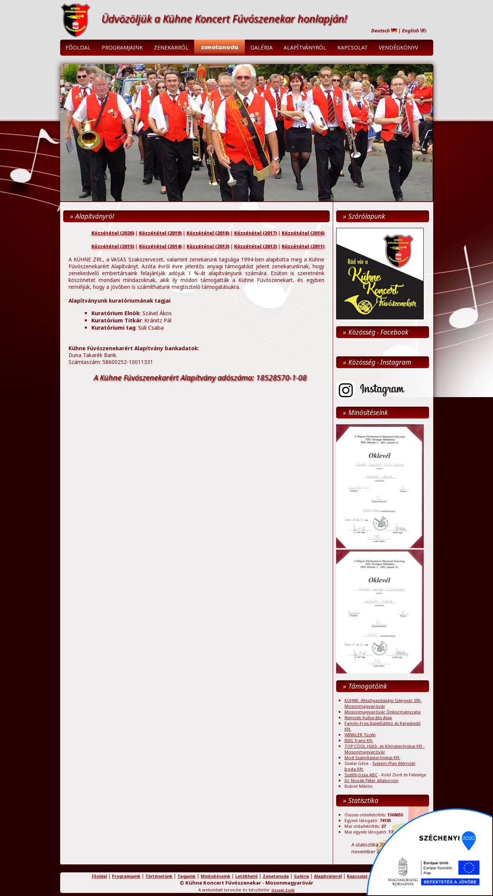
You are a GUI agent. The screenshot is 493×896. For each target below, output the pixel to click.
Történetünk (158, 876)
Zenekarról (171, 47)
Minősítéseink (215, 876)
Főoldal (78, 47)
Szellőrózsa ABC (361, 774)
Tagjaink (186, 876)
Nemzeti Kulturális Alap (368, 717)
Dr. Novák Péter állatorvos (371, 780)
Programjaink (122, 47)
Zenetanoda (276, 876)
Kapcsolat (352, 47)
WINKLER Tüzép (360, 734)
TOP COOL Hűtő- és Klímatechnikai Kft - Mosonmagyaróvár (385, 749)
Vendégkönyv (398, 47)
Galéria (261, 47)
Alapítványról (305, 47)
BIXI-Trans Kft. (359, 740)
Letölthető (246, 876)
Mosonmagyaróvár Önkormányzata (383, 712)
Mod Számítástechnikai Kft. (372, 757)
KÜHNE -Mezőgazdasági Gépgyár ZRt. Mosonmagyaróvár (383, 703)
